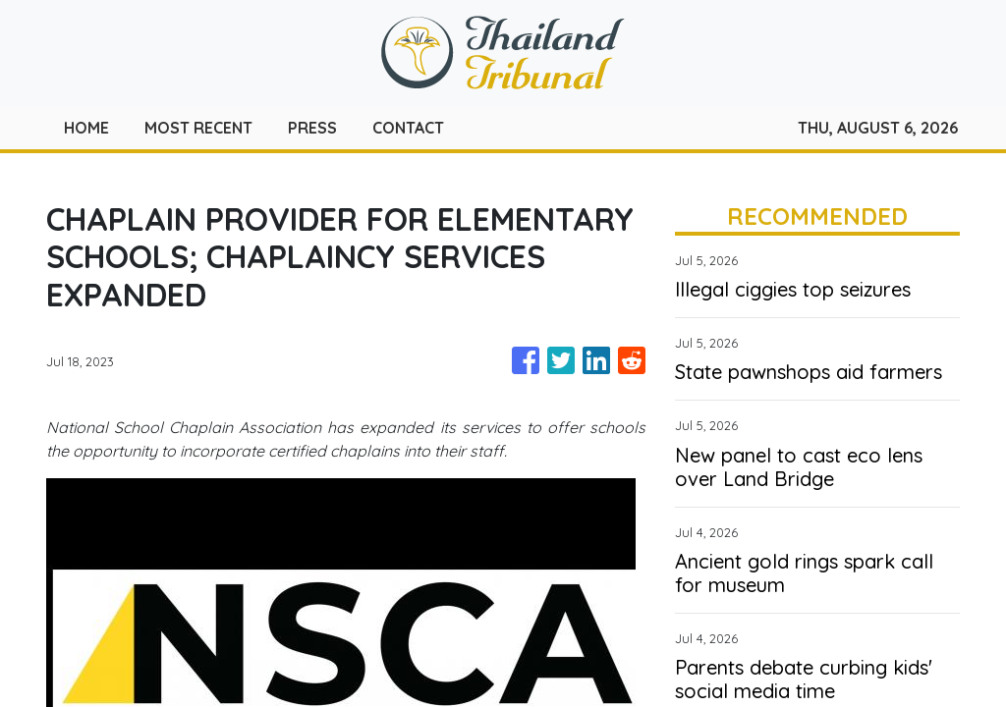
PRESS (312, 127)
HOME (86, 127)
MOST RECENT (198, 127)
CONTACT (408, 127)
